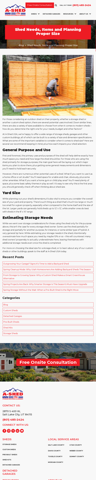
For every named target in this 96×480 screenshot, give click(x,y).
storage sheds (62, 134)
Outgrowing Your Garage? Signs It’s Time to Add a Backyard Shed (36, 264)
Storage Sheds (10, 333)
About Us (85, 14)
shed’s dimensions (37, 199)
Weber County (76, 451)
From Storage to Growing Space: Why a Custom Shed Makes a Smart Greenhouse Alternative (44, 277)
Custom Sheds (10, 310)
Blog (21, 45)
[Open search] (56, 5)
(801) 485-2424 (82, 5)
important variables (34, 141)
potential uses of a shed (51, 174)
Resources (69, 14)
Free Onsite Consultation (39, 5)
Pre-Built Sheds (11, 322)
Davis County (54, 451)
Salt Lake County (56, 445)
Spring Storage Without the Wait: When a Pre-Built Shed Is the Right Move (40, 290)
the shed (60, 156)
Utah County (76, 445)
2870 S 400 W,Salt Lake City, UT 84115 (17, 413)
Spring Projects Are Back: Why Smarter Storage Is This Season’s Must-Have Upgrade (45, 284)
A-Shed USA (54, 251)
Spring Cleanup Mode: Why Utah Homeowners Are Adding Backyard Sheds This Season (47, 269)
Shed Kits (7, 327)
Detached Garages (51, 14)
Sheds (35, 14)
